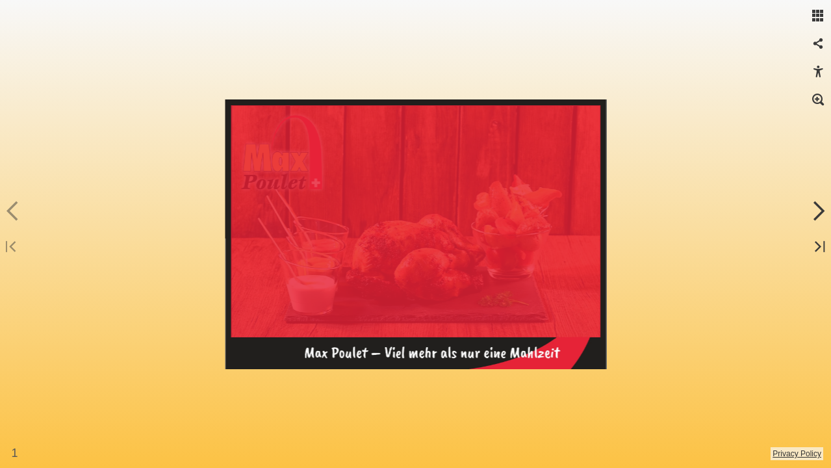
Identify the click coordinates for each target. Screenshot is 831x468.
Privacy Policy (797, 453)
